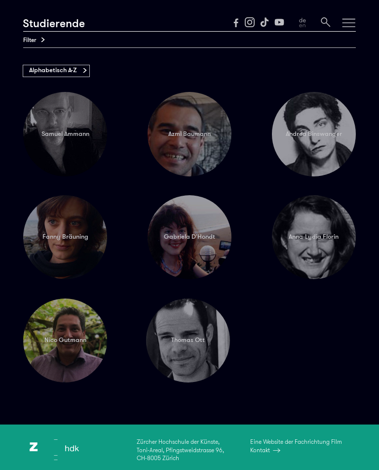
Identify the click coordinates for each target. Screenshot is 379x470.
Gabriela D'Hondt (189, 236)
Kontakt (260, 450)
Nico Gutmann (65, 340)
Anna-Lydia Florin (314, 236)
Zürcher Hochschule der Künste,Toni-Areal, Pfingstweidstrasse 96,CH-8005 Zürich (180, 450)
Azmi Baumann (189, 133)
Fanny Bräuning (65, 236)
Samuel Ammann (65, 133)
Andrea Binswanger (314, 133)
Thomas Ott (188, 340)
